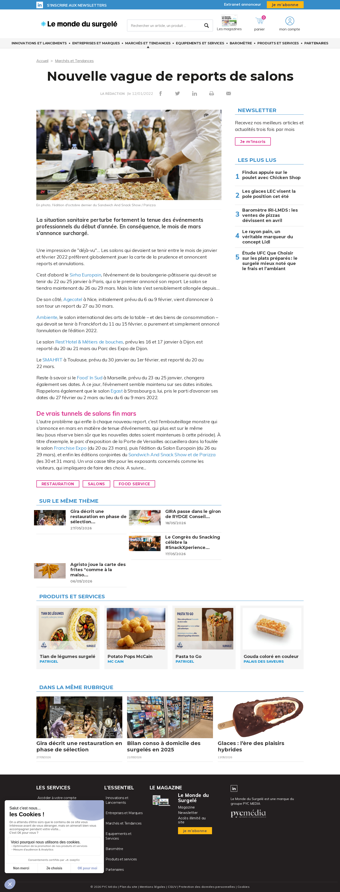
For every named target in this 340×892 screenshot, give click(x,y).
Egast (116, 391)
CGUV (172, 886)
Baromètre (241, 43)
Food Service (134, 484)
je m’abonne (285, 5)
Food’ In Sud (89, 378)
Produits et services (278, 43)
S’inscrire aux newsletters (77, 5)
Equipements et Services (200, 43)
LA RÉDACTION (112, 94)
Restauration (58, 484)
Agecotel (73, 299)
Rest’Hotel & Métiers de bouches (89, 342)
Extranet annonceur (242, 4)
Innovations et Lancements (39, 43)
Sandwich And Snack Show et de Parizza (172, 454)
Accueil (42, 60)
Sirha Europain (85, 275)
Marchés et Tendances (147, 43)
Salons (96, 484)
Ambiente (46, 317)
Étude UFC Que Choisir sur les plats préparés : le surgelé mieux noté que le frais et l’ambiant (270, 261)
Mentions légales (153, 886)
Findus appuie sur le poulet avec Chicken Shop (271, 175)
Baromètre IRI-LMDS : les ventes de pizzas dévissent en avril (270, 215)
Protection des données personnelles (207, 886)
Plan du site (128, 886)
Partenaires (316, 43)
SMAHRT (52, 360)
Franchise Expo (70, 448)
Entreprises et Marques (96, 43)
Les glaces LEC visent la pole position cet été (269, 194)
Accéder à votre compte (57, 798)
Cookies (244, 886)
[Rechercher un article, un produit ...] (170, 26)
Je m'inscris (253, 141)
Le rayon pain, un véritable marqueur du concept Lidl (267, 237)
